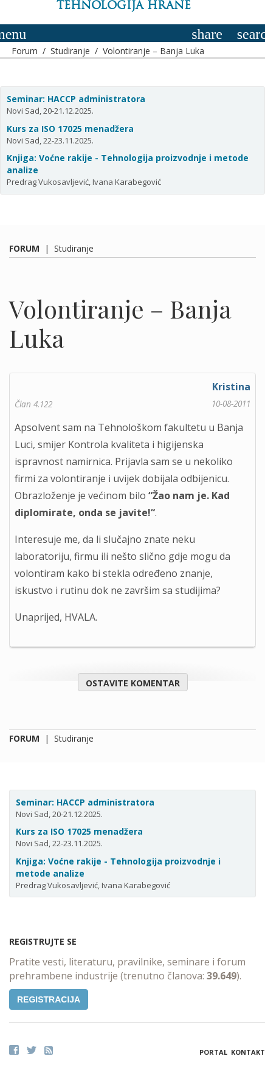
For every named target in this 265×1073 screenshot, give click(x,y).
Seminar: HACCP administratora (76, 99)
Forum (25, 51)
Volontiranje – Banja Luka (153, 51)
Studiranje (70, 51)
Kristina (231, 386)
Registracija (48, 999)
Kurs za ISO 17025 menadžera (70, 128)
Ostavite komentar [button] (133, 683)
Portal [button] (213, 1052)
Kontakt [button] (248, 1052)
